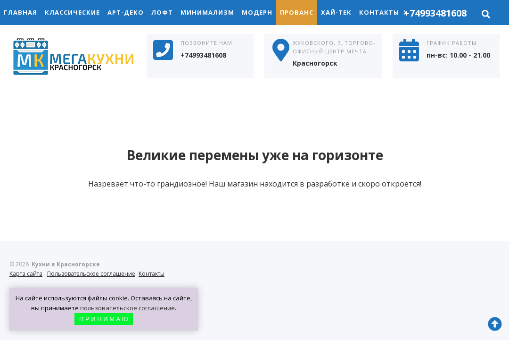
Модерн (257, 12)
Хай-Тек (336, 12)
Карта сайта (25, 274)
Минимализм (207, 12)
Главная (20, 12)
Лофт (162, 12)
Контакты (383, 12)
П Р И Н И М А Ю (103, 319)
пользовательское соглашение (127, 308)
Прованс (296, 12)
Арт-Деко (125, 12)
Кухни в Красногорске (80, 57)
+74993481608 (435, 13)
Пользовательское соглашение (91, 274)
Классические (72, 12)
